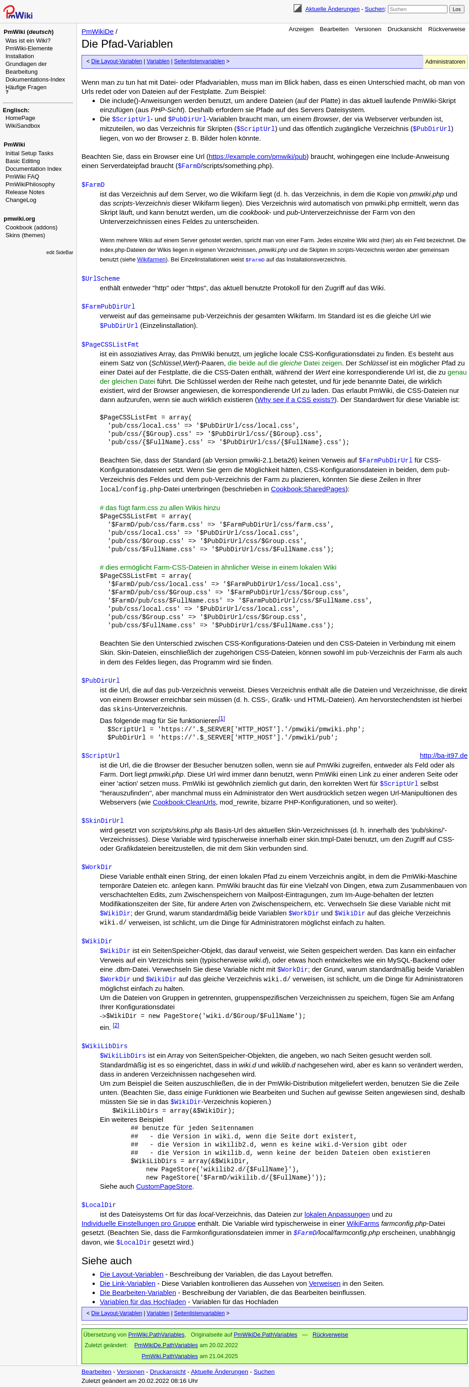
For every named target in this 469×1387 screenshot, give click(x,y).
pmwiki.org (19, 218)
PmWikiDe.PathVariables (265, 1335)
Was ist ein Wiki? (27, 40)
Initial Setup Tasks (29, 153)
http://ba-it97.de (444, 755)
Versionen (368, 29)
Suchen (375, 8)
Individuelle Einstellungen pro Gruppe (139, 1223)
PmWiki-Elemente (29, 48)
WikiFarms (363, 1223)
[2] (116, 1025)
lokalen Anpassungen (337, 1214)
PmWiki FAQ (22, 176)
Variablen (158, 61)
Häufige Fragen (26, 87)
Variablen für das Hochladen (143, 1301)
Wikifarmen (151, 259)
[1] (221, 718)
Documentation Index (33, 168)
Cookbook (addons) (31, 227)
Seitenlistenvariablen (199, 61)
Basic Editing (22, 161)
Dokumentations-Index (35, 79)
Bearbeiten (334, 29)
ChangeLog (20, 199)
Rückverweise (446, 29)
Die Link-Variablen (127, 1283)
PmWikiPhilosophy (30, 184)
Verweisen (324, 1283)
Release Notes (24, 192)
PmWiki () (29, 31)
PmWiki (14, 144)
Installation (19, 56)
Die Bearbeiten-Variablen (138, 1292)
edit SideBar (59, 252)
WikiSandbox (22, 125)
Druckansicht (404, 29)
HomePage (20, 117)
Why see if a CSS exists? (295, 399)
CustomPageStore (164, 1186)
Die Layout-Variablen (116, 61)
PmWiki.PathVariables (156, 1335)
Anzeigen (301, 29)
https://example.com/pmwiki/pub (257, 156)
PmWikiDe (98, 31)
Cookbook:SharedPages (308, 489)
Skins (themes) (25, 235)
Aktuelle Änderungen (332, 8)
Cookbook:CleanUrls (184, 802)
